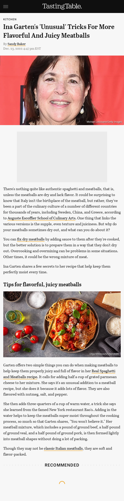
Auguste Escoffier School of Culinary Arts (41, 218)
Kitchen (10, 19)
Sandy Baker (17, 43)
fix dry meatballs (31, 239)
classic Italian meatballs (63, 448)
